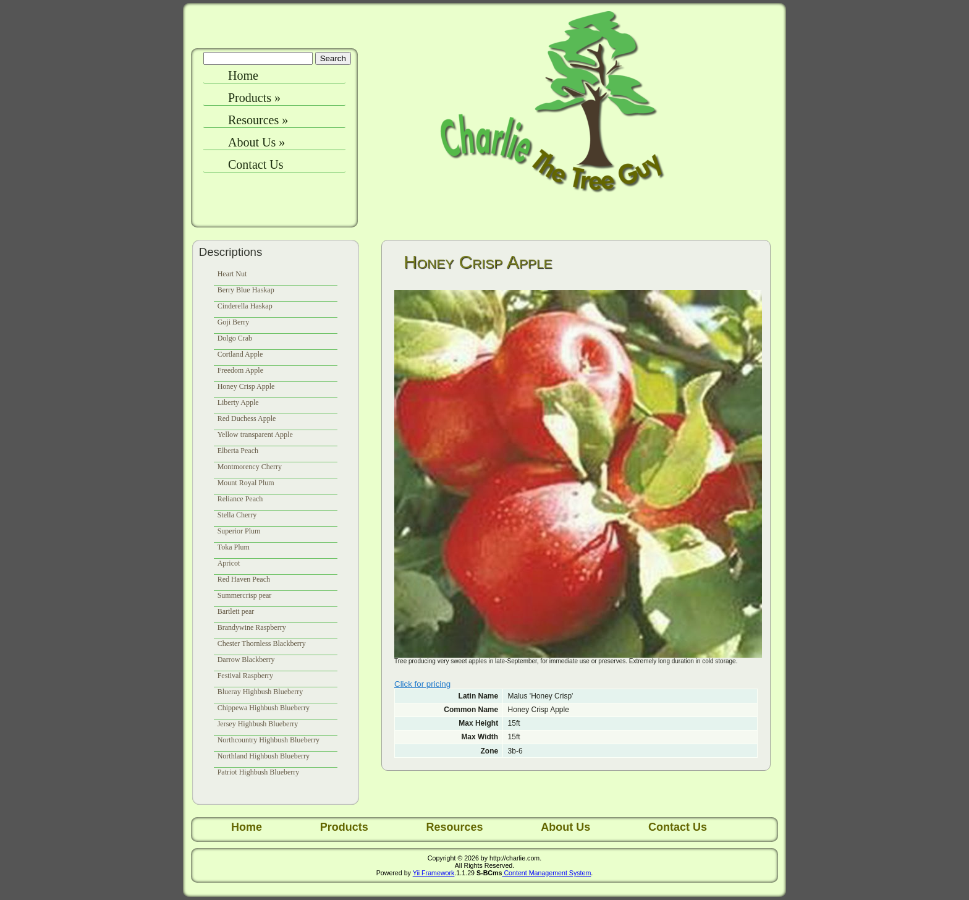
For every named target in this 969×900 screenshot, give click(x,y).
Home (243, 75)
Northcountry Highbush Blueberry (268, 740)
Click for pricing (422, 684)
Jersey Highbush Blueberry (258, 724)
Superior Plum (239, 531)
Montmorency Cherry (250, 466)
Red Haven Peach (244, 579)
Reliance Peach (240, 499)
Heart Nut (232, 274)
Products (254, 97)
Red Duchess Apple (247, 418)
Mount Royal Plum (246, 482)
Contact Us (255, 164)
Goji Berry (234, 322)
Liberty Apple (238, 402)
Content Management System (546, 873)
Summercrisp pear (245, 595)
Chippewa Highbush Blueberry (264, 707)
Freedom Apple (240, 370)
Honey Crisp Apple (246, 386)
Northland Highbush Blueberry (264, 756)
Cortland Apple (240, 354)
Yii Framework (434, 873)
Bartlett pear (236, 611)
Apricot (229, 563)
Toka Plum (234, 547)
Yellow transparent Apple (255, 434)
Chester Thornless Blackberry (262, 643)
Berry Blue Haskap (246, 290)
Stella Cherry (237, 515)
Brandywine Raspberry (252, 627)
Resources (258, 120)
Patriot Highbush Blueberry (259, 772)
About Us (256, 142)
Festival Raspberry (245, 675)
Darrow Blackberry (246, 659)
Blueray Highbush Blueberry (260, 691)
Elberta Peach (238, 450)
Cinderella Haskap (245, 306)
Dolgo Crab (235, 338)
